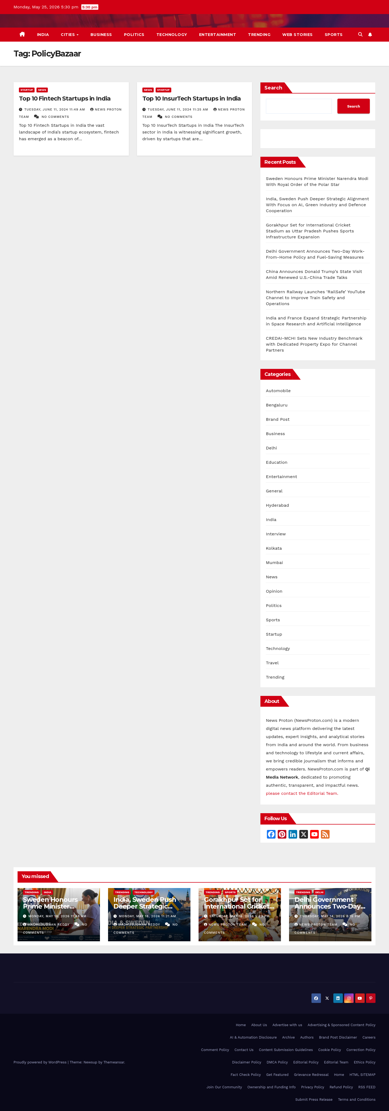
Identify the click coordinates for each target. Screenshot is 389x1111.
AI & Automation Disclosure (253, 1037)
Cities (68, 34)
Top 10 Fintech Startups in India (64, 98)
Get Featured (277, 1075)
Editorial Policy (306, 1062)
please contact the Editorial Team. (302, 793)
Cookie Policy (329, 1050)
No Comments (55, 117)
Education (276, 462)
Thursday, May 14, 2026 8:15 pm (330, 916)
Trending (259, 34)
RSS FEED (366, 1087)
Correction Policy (360, 1050)
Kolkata (274, 548)
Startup (27, 89)
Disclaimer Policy (246, 1062)
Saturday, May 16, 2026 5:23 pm (239, 916)
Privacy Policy (312, 1087)
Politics (134, 34)
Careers (369, 1037)
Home (241, 1025)
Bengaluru (276, 405)
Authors (307, 1037)
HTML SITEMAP (362, 1075)
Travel (272, 662)
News (42, 89)
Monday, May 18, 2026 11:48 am (57, 916)
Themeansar (113, 1062)
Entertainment (217, 34)
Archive (288, 1037)
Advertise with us (287, 1025)
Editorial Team (336, 1062)
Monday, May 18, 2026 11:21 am (147, 916)
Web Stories (297, 34)
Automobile (278, 390)
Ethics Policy (364, 1062)
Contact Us (244, 1050)
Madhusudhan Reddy (47, 924)
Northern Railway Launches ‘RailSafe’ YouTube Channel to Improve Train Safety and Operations (315, 297)
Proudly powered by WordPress (41, 1062)
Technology (171, 34)
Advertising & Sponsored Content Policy (341, 1025)
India (43, 34)
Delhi (271, 448)
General (274, 490)
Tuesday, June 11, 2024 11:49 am (55, 109)
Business (101, 34)
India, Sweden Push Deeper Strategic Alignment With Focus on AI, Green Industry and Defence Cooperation (317, 204)
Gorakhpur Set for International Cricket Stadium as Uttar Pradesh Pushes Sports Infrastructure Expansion (310, 230)
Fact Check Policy (246, 1075)
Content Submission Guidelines (286, 1050)
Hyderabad (277, 505)
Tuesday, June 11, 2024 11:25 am (179, 109)
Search (273, 88)
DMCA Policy (277, 1062)
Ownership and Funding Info (271, 1087)
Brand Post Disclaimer (338, 1037)
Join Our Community (224, 1087)
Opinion (274, 591)
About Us (259, 1025)
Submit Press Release (314, 1099)
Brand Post (278, 419)
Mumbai (274, 562)
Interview (276, 533)
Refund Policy (341, 1087)
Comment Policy (215, 1050)
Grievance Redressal (311, 1075)
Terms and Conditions (356, 1099)
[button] (360, 34)
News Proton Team (226, 924)
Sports (334, 34)
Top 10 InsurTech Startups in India (191, 98)
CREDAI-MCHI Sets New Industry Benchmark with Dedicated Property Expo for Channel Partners (314, 344)
